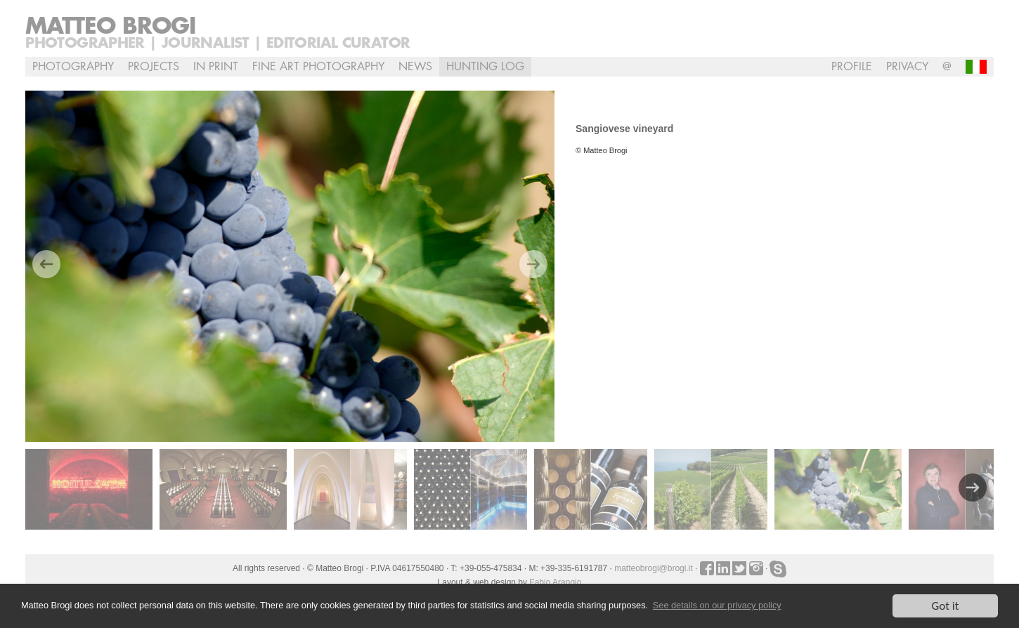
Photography (73, 66)
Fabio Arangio (555, 582)
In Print (215, 66)
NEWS (415, 66)
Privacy (907, 66)
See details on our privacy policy (717, 606)
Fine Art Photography (318, 66)
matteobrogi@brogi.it (653, 568)
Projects (153, 66)
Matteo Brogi (110, 26)
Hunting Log (485, 66)
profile (851, 66)
